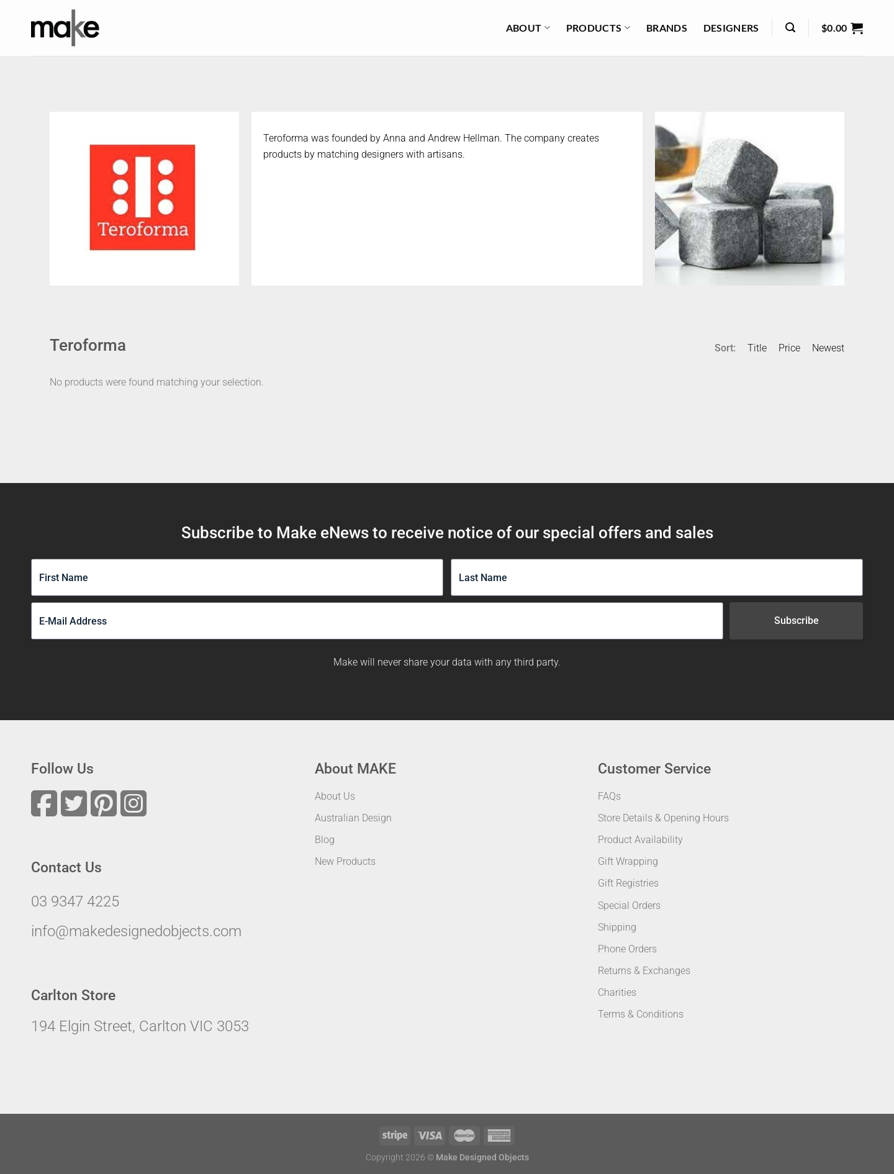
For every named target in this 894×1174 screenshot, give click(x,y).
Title (757, 348)
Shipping (617, 927)
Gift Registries (628, 883)
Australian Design (353, 818)
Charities (617, 992)
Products (598, 28)
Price (789, 348)
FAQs (609, 796)
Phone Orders (627, 949)
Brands (666, 28)
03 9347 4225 (75, 901)
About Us (335, 796)
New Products (345, 861)
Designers (731, 28)
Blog (325, 840)
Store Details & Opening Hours (663, 818)
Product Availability (640, 840)
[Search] (790, 28)
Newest (828, 348)
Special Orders (629, 905)
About (528, 28)
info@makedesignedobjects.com (136, 931)
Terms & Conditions (641, 1014)
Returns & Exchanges (644, 971)
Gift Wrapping (628, 861)
